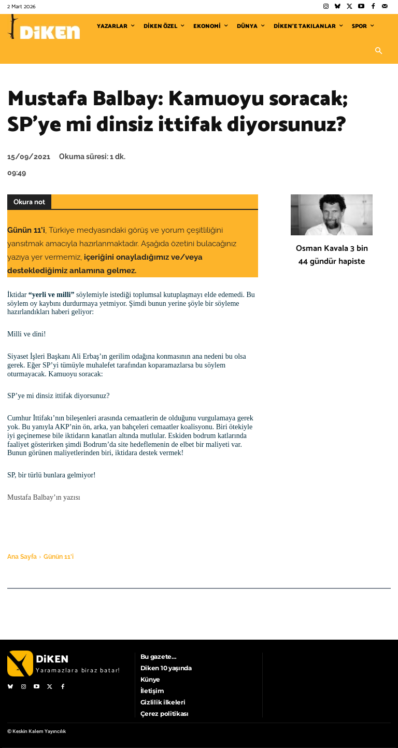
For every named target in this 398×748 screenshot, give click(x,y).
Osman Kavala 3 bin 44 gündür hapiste (332, 255)
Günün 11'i (59, 556)
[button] (378, 51)
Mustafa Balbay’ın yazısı (43, 497)
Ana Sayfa (22, 556)
